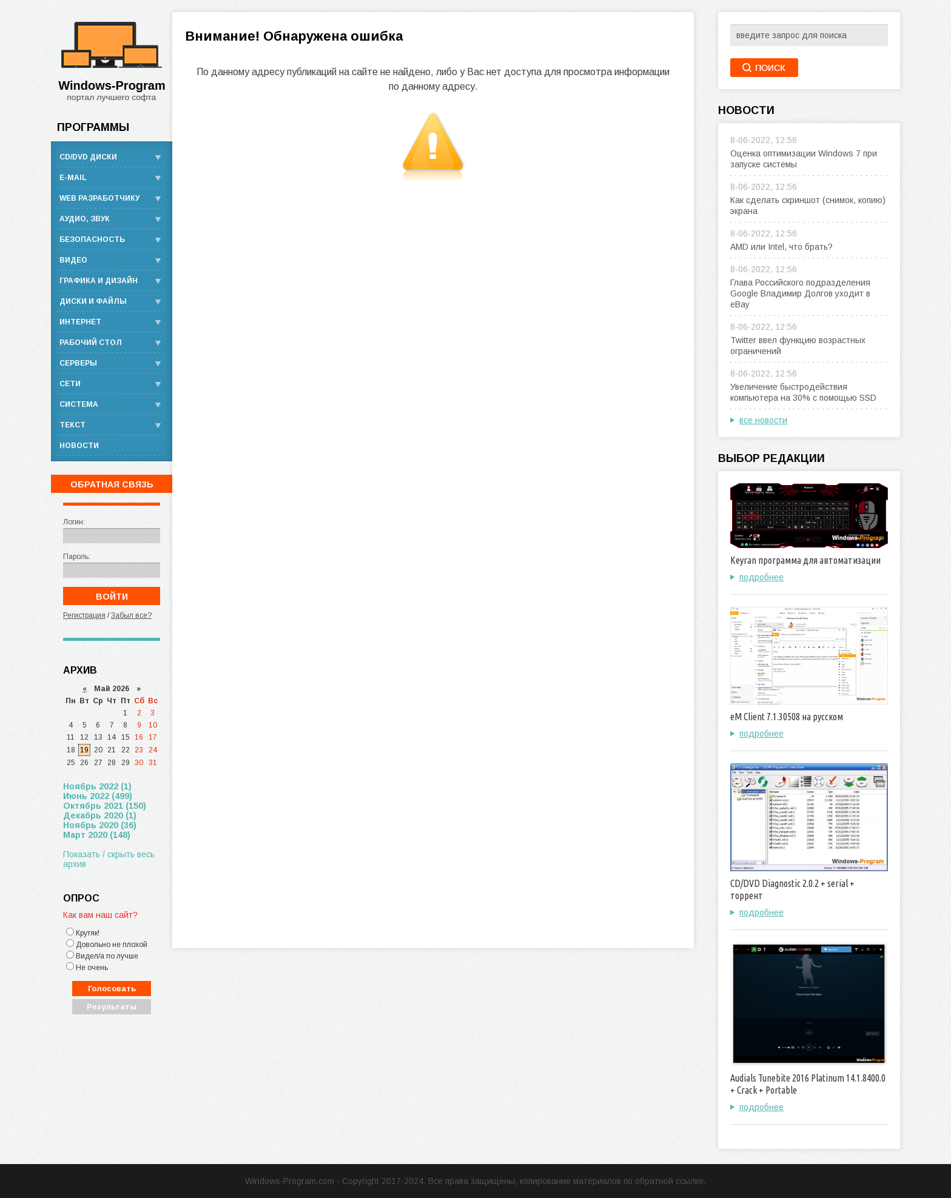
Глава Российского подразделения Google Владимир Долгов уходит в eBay (800, 293)
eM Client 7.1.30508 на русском (786, 716)
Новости (79, 445)
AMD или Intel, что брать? (781, 247)
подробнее (761, 577)
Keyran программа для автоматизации (805, 560)
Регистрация (84, 615)
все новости (763, 420)
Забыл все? (131, 615)
